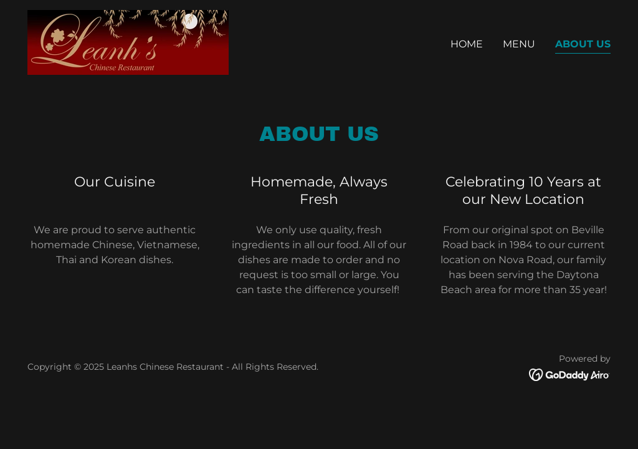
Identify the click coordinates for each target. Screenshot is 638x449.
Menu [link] (519, 44)
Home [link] (466, 44)
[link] (128, 41)
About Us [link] (583, 44)
